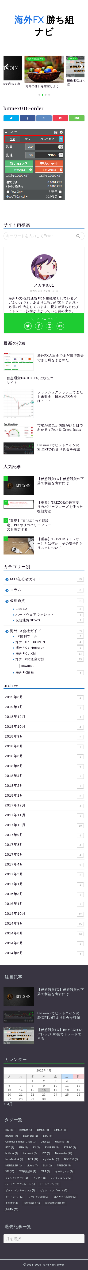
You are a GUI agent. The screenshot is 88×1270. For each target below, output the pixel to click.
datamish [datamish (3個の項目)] (62, 1141)
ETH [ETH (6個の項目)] (23, 1147)
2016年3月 (44, 894)
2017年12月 (44, 805)
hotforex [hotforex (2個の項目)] (11, 1153)
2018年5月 (44, 766)
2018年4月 (44, 776)
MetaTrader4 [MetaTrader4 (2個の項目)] (14, 1159)
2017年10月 (44, 825)
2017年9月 (44, 835)
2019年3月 (44, 697)
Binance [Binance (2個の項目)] (25, 1130)
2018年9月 (44, 736)
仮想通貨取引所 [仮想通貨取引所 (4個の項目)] (55, 1203)
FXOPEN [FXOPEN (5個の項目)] (51, 1147)
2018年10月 (44, 727)
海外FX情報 (49, 672)
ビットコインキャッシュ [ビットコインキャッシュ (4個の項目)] (20, 1190)
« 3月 (8, 1104)
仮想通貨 (47, 601)
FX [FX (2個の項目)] (36, 1147)
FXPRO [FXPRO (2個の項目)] (70, 1147)
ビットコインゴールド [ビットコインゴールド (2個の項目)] (53, 1190)
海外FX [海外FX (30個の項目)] (11, 1209)
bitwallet (27, 665)
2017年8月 (44, 845)
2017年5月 (44, 855)
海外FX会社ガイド (47, 631)
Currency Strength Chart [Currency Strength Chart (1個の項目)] (20, 1141)
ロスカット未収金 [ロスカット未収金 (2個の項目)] (65, 1196)
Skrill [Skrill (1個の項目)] (47, 1165)
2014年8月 (44, 933)
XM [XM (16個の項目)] (9, 1171)
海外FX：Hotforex (49, 647)
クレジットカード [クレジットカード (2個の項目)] (16, 1177)
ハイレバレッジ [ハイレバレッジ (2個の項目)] (61, 1177)
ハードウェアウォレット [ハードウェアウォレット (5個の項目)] (20, 1184)
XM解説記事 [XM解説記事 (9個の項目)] (27, 1171)
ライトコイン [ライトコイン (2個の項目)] (14, 1196)
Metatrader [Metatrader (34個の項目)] (63, 1153)
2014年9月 (44, 923)
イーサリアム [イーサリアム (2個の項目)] (64, 1171)
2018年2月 (44, 786)
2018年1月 (44, 795)
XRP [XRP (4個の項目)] (45, 1171)
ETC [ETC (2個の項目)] (9, 1147)
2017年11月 (44, 815)
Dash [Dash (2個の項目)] (45, 1141)
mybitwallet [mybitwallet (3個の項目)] (51, 1159)
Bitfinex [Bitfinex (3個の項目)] (43, 1130)
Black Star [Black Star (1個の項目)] (30, 1136)
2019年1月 (44, 707)
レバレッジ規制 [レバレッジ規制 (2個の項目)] (38, 1196)
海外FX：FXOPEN (49, 642)
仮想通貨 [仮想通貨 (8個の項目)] (12, 1203)
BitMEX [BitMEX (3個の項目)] (60, 1130)
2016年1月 (44, 904)
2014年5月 (44, 953)
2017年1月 (44, 884)
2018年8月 (44, 746)
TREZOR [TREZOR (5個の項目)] (64, 1165)
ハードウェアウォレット (49, 614)
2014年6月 (44, 943)
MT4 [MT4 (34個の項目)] (33, 1159)
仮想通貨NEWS (49, 620)
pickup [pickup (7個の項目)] (32, 1165)
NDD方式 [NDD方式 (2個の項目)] (71, 1159)
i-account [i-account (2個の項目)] (30, 1153)
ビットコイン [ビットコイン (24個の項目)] (49, 1184)
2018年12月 (44, 717)
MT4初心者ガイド (47, 579)
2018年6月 (44, 756)
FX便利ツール (49, 636)
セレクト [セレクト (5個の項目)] (39, 1177)
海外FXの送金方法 (49, 659)
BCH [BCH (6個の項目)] (9, 1130)
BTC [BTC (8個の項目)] (47, 1136)
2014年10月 (44, 914)
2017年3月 (44, 874)
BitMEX (49, 609)
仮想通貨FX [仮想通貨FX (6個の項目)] (32, 1203)
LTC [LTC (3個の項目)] (46, 1153)
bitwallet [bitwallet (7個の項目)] (11, 1136)
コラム (47, 590)
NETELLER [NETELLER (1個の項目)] (13, 1165)
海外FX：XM (49, 653)
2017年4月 (44, 864)
